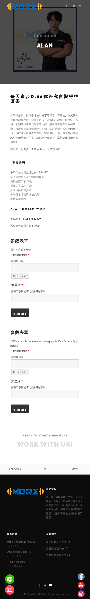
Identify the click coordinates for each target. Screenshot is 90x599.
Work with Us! (45, 444)
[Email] (9, 590)
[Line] (9, 579)
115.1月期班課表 (16, 561)
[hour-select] (15, 276)
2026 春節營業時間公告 (19, 551)
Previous (15, 469)
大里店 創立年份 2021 (58, 548)
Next (75, 469)
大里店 (17, 285)
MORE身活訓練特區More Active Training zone (45, 594)
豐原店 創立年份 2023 (58, 555)
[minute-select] (24, 276)
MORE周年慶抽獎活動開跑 (21, 542)
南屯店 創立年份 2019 (58, 542)
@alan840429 (33, 218)
